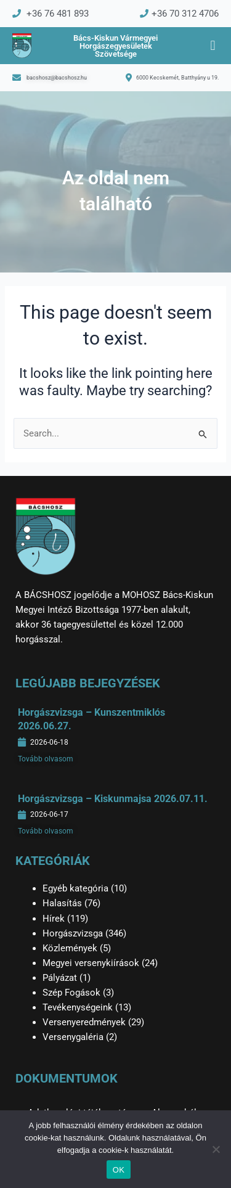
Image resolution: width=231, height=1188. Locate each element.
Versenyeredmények (84, 1022)
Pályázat (60, 977)
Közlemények (70, 948)
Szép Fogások (71, 992)
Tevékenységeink (78, 1007)
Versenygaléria (73, 1037)
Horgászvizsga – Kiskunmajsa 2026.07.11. (113, 799)
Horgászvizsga (73, 933)
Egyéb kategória (75, 888)
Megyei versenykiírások (91, 963)
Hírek (54, 918)
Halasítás (62, 903)
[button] (213, 46)
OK (118, 1169)
